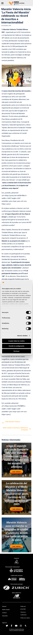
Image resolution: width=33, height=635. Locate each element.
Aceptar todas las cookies (16, 341)
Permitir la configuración (16, 346)
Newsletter (5, 615)
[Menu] (2, 3)
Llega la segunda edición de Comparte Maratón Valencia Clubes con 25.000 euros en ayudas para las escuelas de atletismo (16, 456)
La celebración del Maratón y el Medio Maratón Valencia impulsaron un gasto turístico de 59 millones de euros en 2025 (16, 494)
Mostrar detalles (22, 335)
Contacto (4, 612)
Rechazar (16, 351)
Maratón (4, 606)
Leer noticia (16, 471)
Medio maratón (6, 609)
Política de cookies (25, 618)
